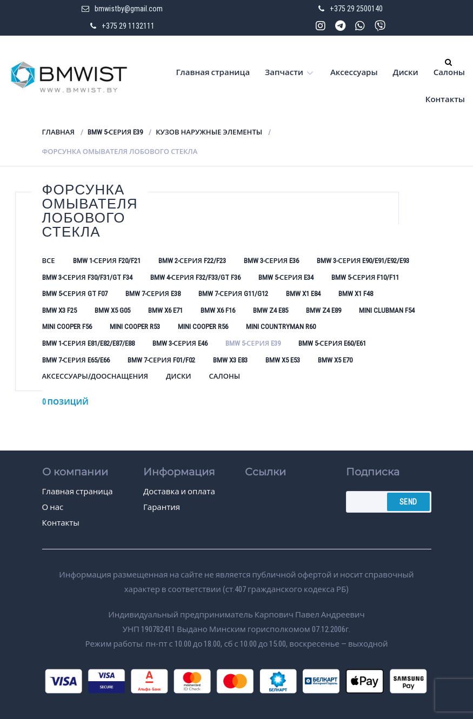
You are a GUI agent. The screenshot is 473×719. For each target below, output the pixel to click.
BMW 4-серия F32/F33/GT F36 (195, 277)
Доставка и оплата (179, 491)
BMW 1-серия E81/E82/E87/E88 (88, 343)
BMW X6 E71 (165, 310)
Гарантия (161, 507)
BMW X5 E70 (335, 360)
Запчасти (284, 72)
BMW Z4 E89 (323, 310)
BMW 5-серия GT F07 (75, 294)
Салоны (449, 72)
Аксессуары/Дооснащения (95, 376)
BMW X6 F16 (218, 310)
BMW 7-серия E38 (153, 294)
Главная (58, 132)
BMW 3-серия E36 (271, 261)
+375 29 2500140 (356, 8)
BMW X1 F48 (355, 294)
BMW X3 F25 (59, 310)
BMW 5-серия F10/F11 (365, 277)
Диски (405, 72)
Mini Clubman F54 (387, 310)
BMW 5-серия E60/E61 (332, 343)
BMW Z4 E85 (270, 310)
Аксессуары (354, 72)
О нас (53, 507)
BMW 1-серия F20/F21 (107, 261)
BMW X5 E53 (282, 360)
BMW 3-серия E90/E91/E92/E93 (363, 261)
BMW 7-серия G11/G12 (233, 294)
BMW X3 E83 (230, 360)
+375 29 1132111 (128, 26)
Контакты (445, 99)
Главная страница (213, 72)
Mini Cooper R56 (203, 326)
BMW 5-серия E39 (115, 132)
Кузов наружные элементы (209, 132)
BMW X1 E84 (303, 294)
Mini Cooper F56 (67, 326)
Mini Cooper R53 (135, 326)
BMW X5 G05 (112, 310)
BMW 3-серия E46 (180, 343)
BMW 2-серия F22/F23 (192, 261)
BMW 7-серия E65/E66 (76, 360)
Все (48, 261)
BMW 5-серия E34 (286, 277)
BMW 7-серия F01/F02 (161, 360)
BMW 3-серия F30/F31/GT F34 (87, 277)
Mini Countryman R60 (281, 326)
